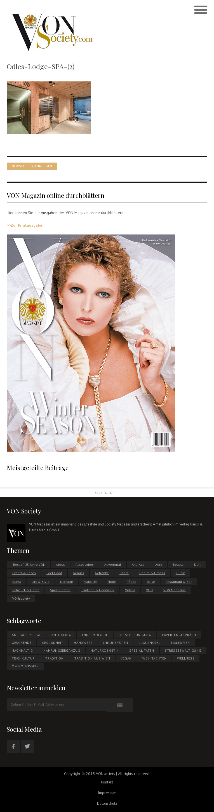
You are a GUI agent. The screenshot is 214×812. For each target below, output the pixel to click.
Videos (130, 590)
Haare (124, 573)
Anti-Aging (61, 635)
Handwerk (83, 642)
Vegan (126, 658)
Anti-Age (138, 564)
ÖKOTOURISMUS (25, 666)
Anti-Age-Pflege (26, 635)
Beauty (178, 564)
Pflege (131, 581)
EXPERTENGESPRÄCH (179, 635)
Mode (111, 581)
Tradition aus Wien (92, 658)
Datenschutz (107, 803)
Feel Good (54, 573)
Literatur (66, 581)
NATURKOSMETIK (105, 650)
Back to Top (104, 493)
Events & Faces (24, 573)
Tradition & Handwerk (97, 590)
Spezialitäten (60, 590)
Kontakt (107, 782)
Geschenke (21, 642)
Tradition (54, 658)
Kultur (180, 573)
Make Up (90, 581)
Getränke (102, 573)
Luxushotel (149, 642)
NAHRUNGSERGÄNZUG (61, 650)
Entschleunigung (135, 635)
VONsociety (21, 598)
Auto (158, 564)
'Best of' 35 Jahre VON (28, 564)
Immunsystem (115, 642)
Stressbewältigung (183, 650)
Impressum (107, 792)
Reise (151, 581)
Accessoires (85, 564)
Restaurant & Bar (179, 581)
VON (149, 590)
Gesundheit (53, 642)
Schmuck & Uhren (25, 590)
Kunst (16, 581)
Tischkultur (23, 658)
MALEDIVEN (180, 642)
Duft (197, 564)
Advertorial (112, 564)
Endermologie (95, 635)
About (60, 564)
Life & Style (41, 581)
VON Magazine (174, 590)
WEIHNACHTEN (154, 658)
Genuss (78, 573)
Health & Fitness (152, 573)
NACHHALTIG (22, 650)
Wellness (185, 658)
